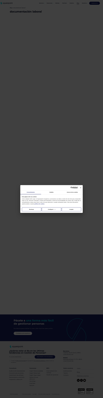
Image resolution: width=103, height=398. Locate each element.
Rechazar (31, 209)
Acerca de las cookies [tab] (72, 192)
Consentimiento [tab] (31, 192)
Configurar (51, 209)
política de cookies (39, 203)
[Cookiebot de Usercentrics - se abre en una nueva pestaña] (72, 188)
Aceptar (71, 209)
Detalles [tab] (51, 192)
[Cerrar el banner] (80, 187)
